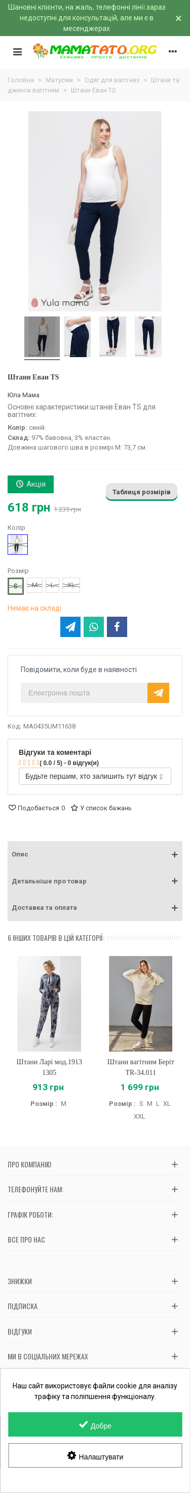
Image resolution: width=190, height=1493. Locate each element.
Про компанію (29, 1164)
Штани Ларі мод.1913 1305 (49, 1067)
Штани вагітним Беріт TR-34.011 (140, 1067)
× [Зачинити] (178, 18)
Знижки (20, 1281)
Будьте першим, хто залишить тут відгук (94, 776)
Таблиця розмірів (141, 492)
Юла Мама (24, 395)
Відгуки (20, 1331)
